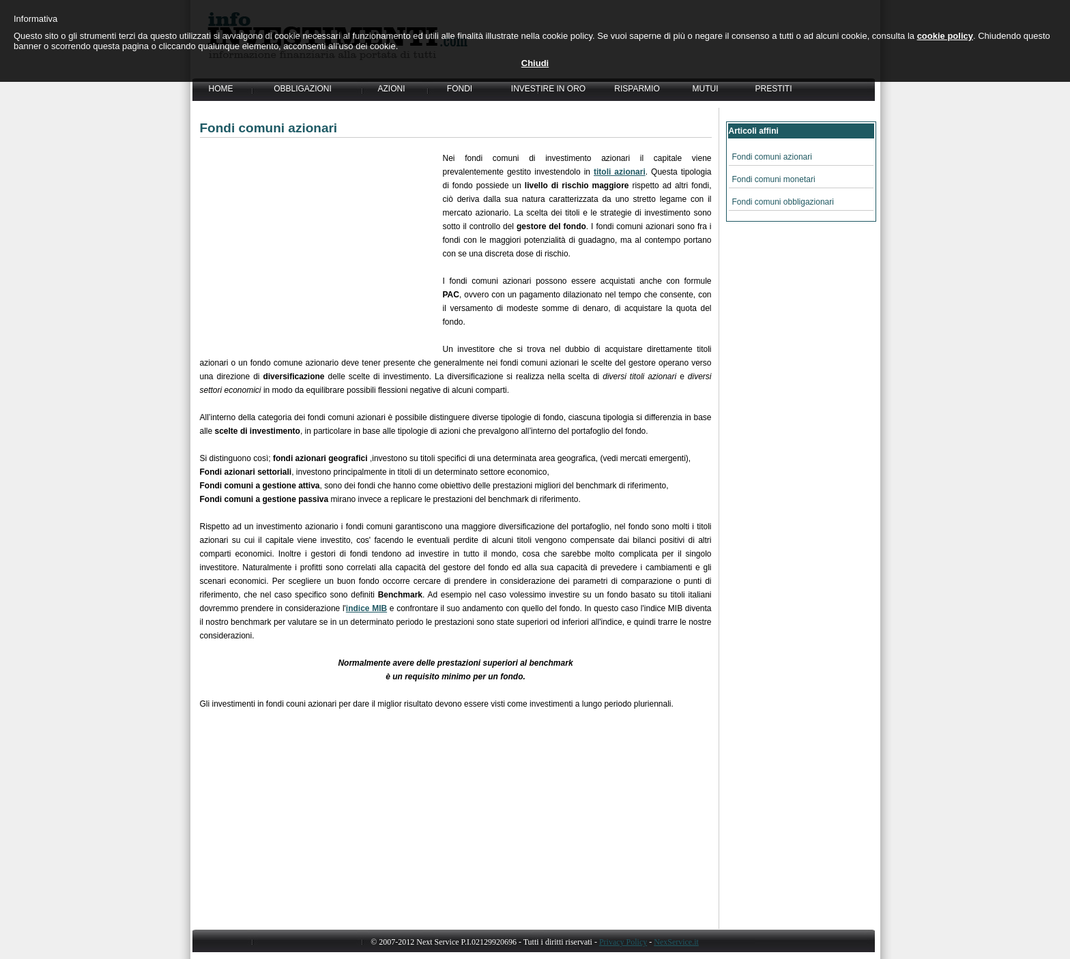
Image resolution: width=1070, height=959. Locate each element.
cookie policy (945, 36)
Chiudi (535, 63)
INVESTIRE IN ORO (548, 88)
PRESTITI (773, 88)
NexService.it (676, 942)
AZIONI (391, 88)
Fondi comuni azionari (772, 157)
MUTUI (706, 88)
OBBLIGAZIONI (303, 88)
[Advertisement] (321, 246)
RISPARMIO (636, 88)
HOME (221, 88)
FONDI (459, 88)
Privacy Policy (623, 942)
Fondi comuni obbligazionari (783, 202)
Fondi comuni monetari (773, 179)
